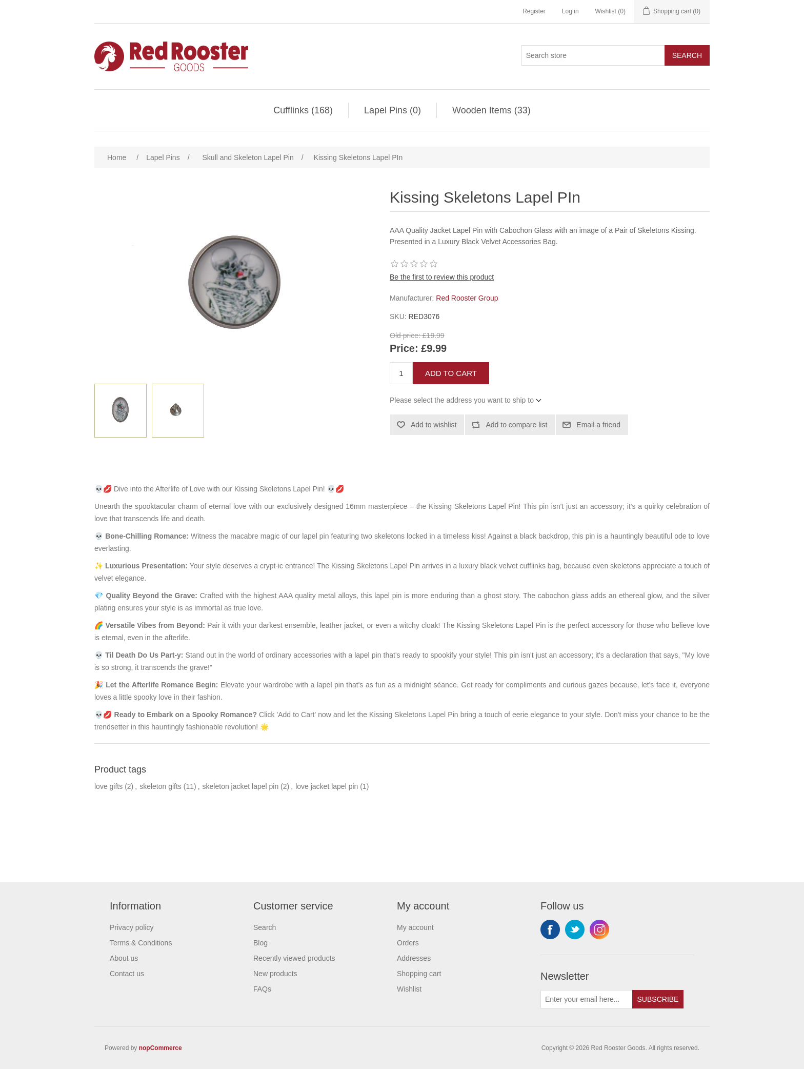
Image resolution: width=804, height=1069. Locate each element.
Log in (570, 11)
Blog (260, 943)
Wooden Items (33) (491, 110)
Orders (408, 943)
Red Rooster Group (467, 298)
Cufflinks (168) (303, 110)
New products (275, 973)
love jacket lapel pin (326, 786)
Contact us (127, 973)
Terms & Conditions (141, 943)
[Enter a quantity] (401, 373)
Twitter (575, 929)
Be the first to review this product (442, 277)
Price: (404, 348)
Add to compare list (516, 425)
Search (687, 55)
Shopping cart (419, 973)
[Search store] (593, 55)
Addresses (414, 958)
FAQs (262, 989)
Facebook (550, 929)
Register (534, 11)
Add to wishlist (433, 425)
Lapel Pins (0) (392, 110)
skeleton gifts (160, 786)
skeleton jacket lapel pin (241, 786)
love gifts (108, 786)
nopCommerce (160, 1048)
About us (124, 958)
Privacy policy (132, 927)
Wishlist (409, 989)
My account (415, 927)
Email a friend (598, 425)
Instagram (599, 929)
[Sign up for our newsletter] (586, 999)
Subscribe (658, 999)
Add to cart (451, 373)
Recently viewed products (294, 958)
